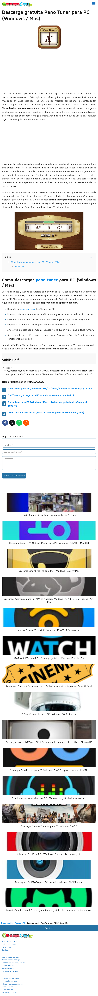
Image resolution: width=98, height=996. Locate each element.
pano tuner (47, 279)
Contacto (5, 950)
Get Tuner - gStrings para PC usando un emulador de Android (41, 395)
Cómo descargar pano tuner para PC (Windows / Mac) (35, 262)
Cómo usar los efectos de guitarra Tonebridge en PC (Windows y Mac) (46, 412)
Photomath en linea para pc (13, 962)
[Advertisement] (49, 71)
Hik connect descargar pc (12, 984)
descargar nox (27, 309)
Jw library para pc (9, 992)
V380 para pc (7, 990)
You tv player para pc (10, 957)
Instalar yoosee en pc (10, 978)
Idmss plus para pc (9, 981)
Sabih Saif (19, 266)
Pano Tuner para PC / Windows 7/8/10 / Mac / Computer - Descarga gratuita (50, 388)
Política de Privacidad (11, 944)
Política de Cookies (9, 941)
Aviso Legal (6, 947)
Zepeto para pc (8, 968)
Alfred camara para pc (11, 960)
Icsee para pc (7, 987)
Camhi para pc (8, 965)
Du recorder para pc (10, 971)
